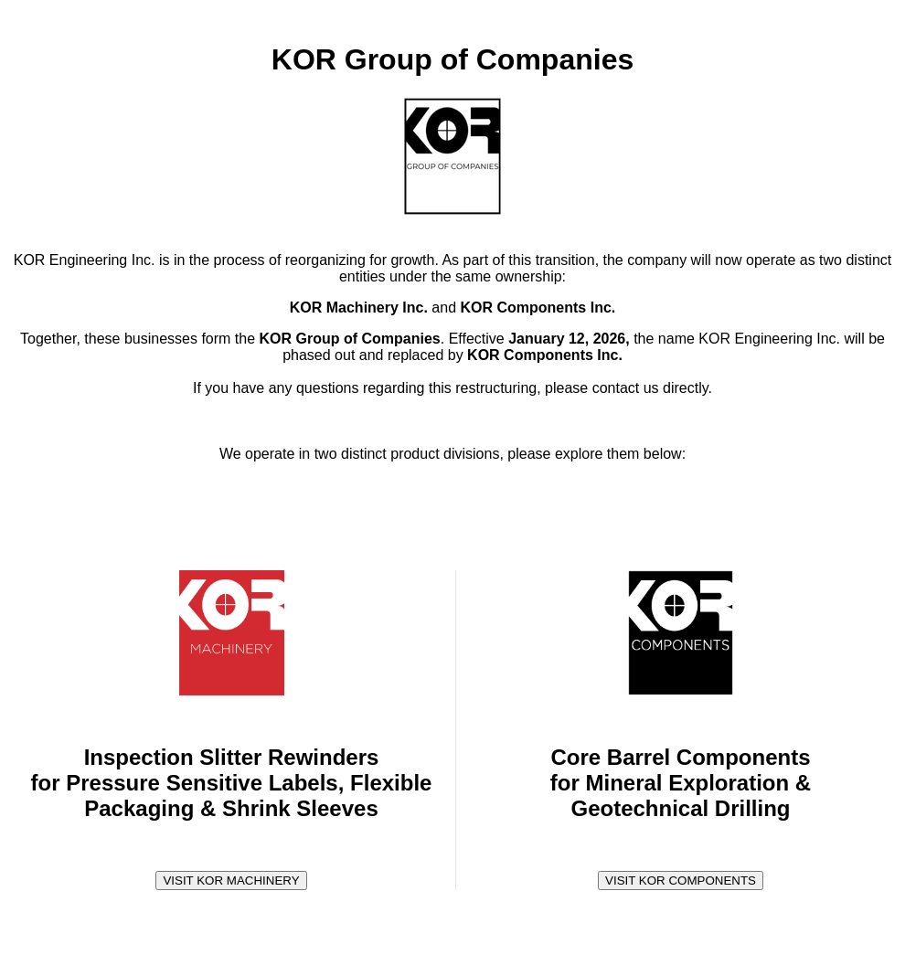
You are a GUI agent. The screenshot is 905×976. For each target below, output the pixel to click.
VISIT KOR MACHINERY (231, 880)
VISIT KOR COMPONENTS (680, 880)
